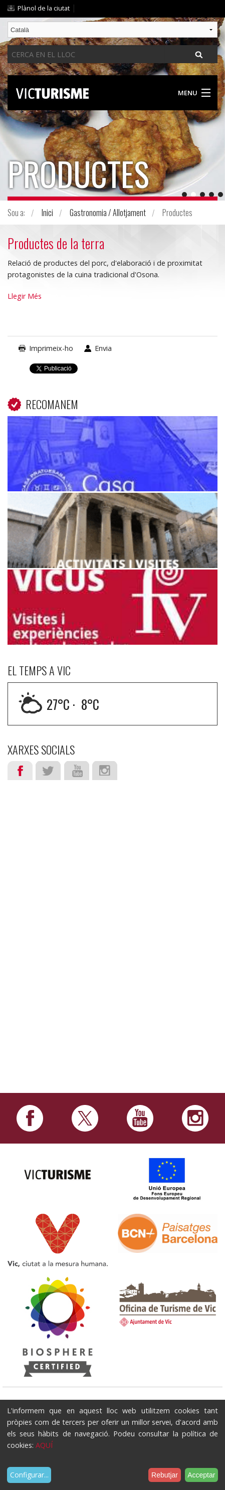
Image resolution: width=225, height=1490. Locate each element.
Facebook (20, 770)
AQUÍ (44, 1445)
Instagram (104, 770)
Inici (47, 213)
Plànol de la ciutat (44, 8)
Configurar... (29, 1474)
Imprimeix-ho (51, 348)
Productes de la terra (56, 243)
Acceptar (201, 1475)
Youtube (76, 770)
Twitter (48, 770)
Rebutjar (164, 1475)
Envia (103, 348)
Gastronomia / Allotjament (108, 213)
